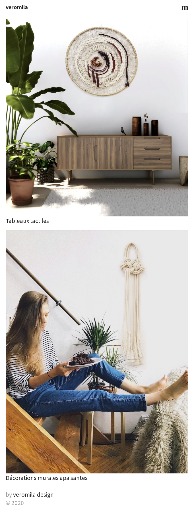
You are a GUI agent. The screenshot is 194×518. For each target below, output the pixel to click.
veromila (17, 7)
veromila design (33, 494)
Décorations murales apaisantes (47, 477)
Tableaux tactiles (27, 220)
